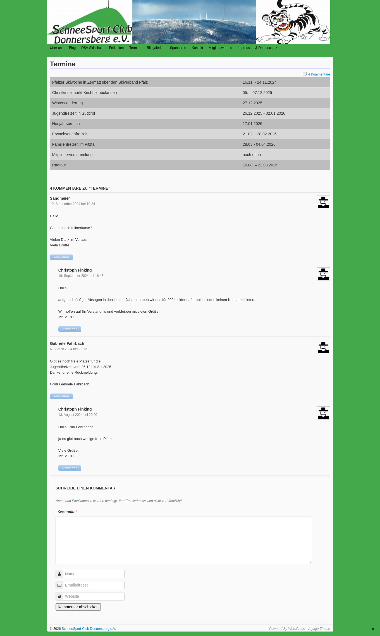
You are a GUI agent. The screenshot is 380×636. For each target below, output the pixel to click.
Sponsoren (178, 48)
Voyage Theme (318, 629)
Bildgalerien (155, 48)
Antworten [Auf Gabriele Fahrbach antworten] (61, 396)
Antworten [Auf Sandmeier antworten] (61, 257)
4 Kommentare (316, 74)
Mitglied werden (220, 48)
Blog (72, 48)
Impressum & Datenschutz (257, 48)
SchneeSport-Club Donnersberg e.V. (88, 629)
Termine (135, 48)
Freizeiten (116, 48)
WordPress (296, 629)
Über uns (57, 48)
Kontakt (197, 48)
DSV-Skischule (92, 48)
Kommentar (67, 511)
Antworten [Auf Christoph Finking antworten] (69, 329)
